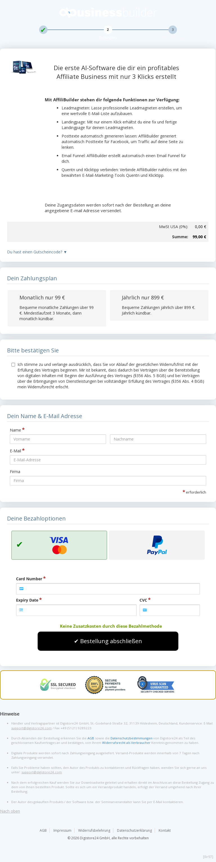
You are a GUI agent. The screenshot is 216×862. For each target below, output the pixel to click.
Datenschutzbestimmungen (131, 738)
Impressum (62, 830)
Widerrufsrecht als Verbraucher (126, 743)
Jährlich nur (143, 297)
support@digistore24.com (31, 728)
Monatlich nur (42, 297)
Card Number (29, 578)
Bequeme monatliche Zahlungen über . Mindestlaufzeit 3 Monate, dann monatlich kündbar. (56, 313)
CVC (143, 600)
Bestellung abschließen (111, 641)
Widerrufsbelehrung (94, 830)
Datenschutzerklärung (134, 830)
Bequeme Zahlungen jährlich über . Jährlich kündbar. (158, 310)
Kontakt (165, 830)
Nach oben (10, 811)
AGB (90, 738)
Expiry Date (27, 600)
